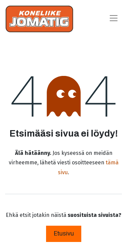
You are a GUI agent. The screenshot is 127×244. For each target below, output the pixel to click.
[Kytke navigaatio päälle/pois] (113, 18)
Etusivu (64, 233)
